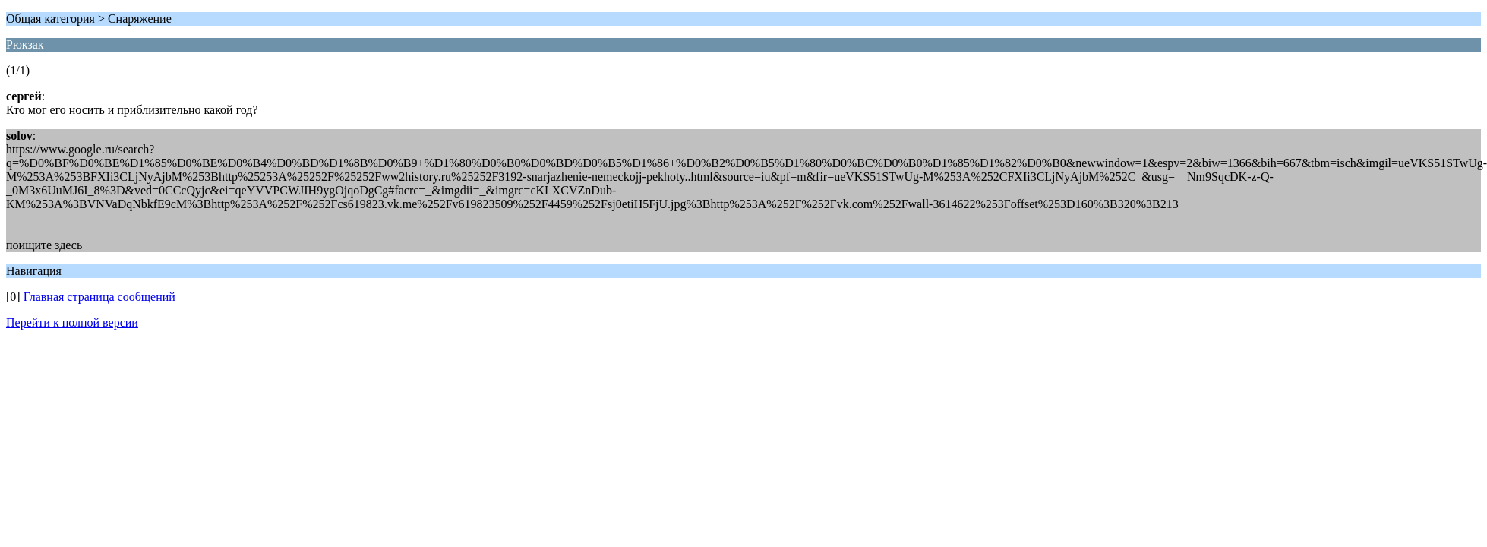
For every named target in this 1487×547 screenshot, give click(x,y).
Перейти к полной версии (72, 322)
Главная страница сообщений (99, 296)
